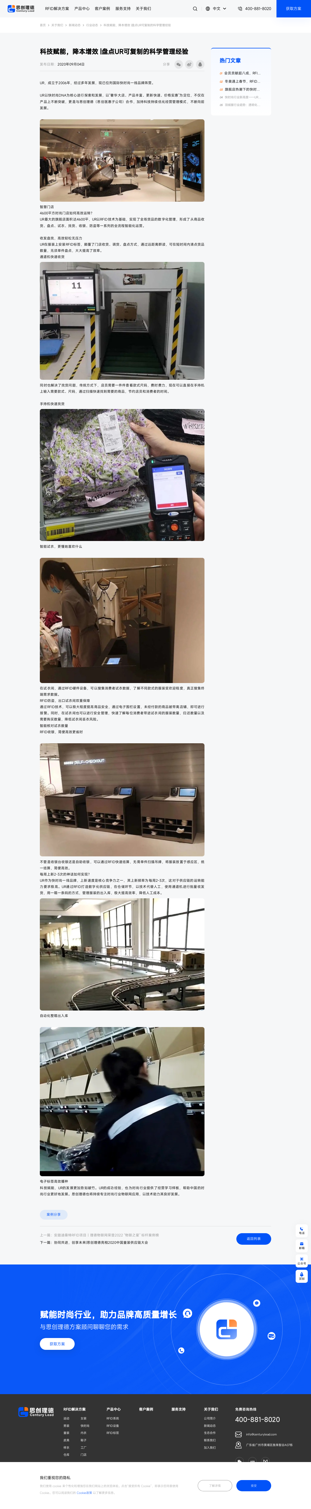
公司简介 (210, 1418)
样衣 (66, 1448)
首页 (43, 25)
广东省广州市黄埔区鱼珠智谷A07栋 (269, 1445)
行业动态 (92, 25)
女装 (83, 1418)
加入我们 (210, 1448)
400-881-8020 (254, 8)
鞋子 (83, 1440)
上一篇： (99, 1235)
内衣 (83, 1433)
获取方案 (57, 1344)
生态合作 (210, 1433)
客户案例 (102, 8)
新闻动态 (75, 25)
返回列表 (254, 1238)
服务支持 (123, 8)
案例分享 (54, 1214)
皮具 (66, 1440)
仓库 (66, 1455)
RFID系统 (113, 1418)
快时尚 (85, 1426)
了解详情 (215, 1486)
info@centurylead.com (261, 1434)
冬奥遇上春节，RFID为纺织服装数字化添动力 (240, 83)
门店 (83, 1455)
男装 (66, 1426)
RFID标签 (113, 1433)
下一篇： (94, 1242)
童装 (66, 1433)
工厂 (83, 1448)
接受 (254, 1486)
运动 (66, 1418)
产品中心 (82, 8)
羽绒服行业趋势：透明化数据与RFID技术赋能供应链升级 (240, 107)
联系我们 (210, 1440)
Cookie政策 (84, 1493)
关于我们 (143, 8)
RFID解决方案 (57, 8)
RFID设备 (113, 1426)
